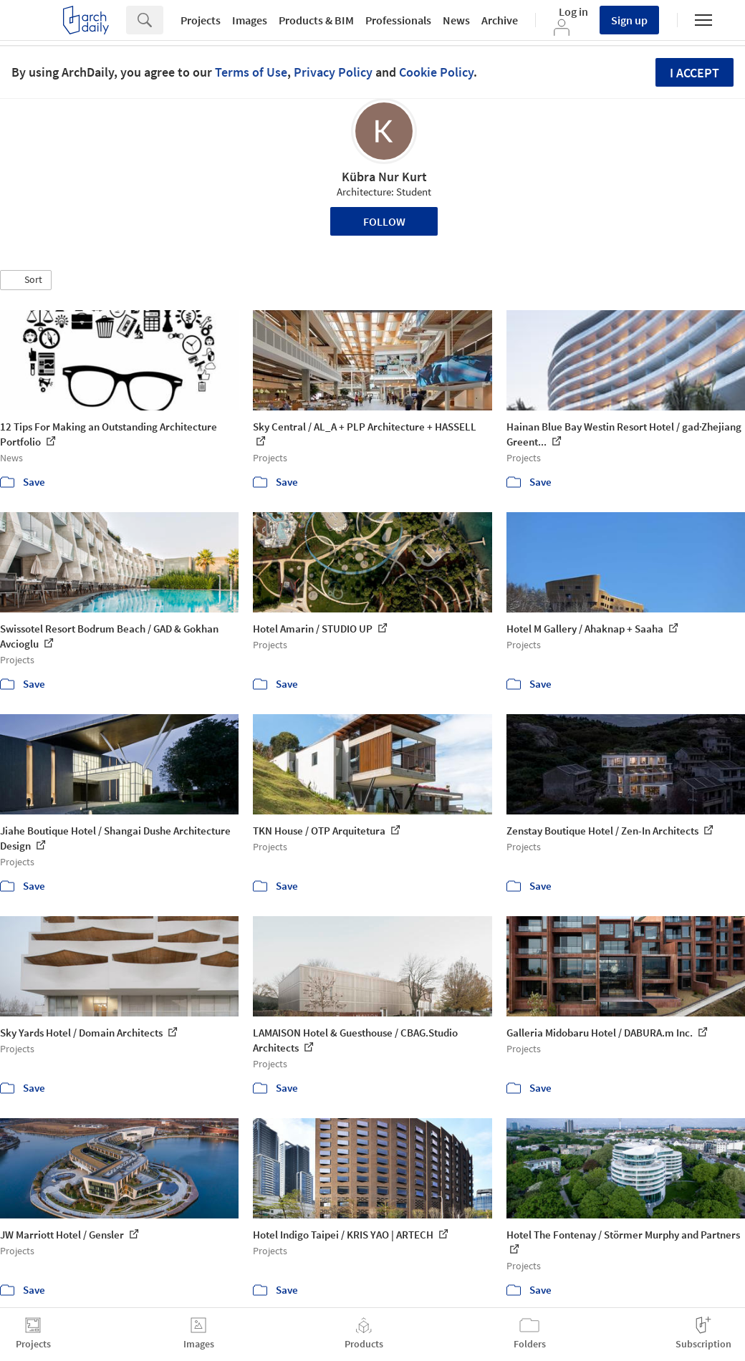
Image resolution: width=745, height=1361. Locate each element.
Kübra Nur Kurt (384, 176)
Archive (499, 20)
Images (249, 20)
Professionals (398, 20)
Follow (384, 221)
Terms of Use (251, 72)
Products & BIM (316, 20)
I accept (694, 72)
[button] (26, 280)
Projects (201, 20)
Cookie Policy (436, 72)
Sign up (629, 20)
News (456, 20)
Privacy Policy (333, 72)
